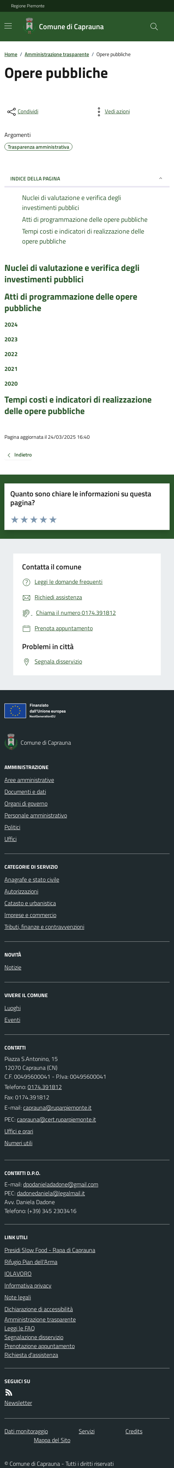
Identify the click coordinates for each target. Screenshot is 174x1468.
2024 (11, 324)
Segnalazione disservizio (33, 1337)
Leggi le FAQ (19, 1328)
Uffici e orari (18, 1131)
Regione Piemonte (28, 6)
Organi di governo (25, 803)
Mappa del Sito (52, 1440)
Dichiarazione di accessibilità (38, 1309)
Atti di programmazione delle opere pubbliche (70, 302)
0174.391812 (45, 1086)
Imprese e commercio (30, 914)
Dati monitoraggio (26, 1431)
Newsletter (18, 1402)
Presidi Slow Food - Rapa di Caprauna (49, 1249)
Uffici (10, 838)
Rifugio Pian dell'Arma (30, 1261)
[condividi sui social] (22, 112)
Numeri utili (18, 1142)
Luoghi (12, 1007)
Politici (12, 827)
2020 (11, 383)
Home (10, 54)
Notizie (12, 967)
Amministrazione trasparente (57, 54)
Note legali (17, 1297)
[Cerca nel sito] (151, 26)
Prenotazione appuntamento (39, 1345)
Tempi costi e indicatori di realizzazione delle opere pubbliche (78, 405)
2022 (11, 353)
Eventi (12, 1019)
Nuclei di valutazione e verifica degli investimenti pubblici (71, 273)
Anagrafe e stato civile (31, 879)
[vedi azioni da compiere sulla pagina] (111, 112)
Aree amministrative (29, 779)
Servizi (87, 1431)
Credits (133, 1431)
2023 (11, 339)
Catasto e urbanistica (30, 903)
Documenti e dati (25, 791)
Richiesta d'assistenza (31, 1354)
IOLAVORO (18, 1273)
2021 (11, 368)
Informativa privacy (28, 1285)
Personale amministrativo (35, 815)
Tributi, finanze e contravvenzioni (44, 926)
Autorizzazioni (21, 891)
